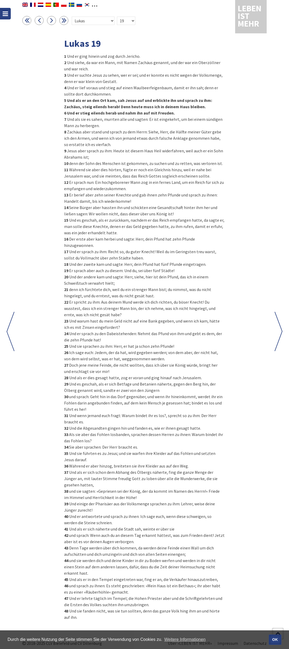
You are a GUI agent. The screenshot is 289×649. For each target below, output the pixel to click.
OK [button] (275, 639)
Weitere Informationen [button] (184, 639)
